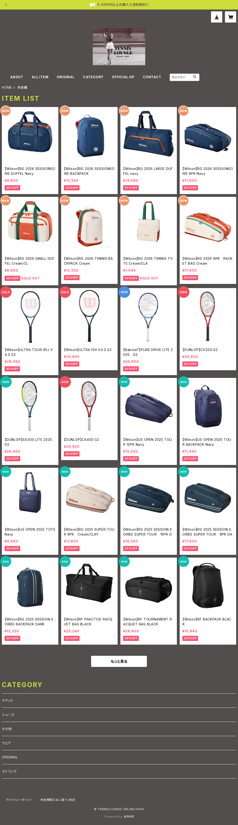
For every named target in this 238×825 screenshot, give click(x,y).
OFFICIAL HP (123, 77)
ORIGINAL (65, 77)
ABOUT (16, 77)
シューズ (8, 715)
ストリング (9, 771)
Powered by (119, 816)
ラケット (7, 700)
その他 (7, 729)
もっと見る (119, 661)
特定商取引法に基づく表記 (57, 800)
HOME (7, 87)
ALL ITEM (40, 77)
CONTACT (152, 77)
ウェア (6, 743)
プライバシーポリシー (19, 800)
